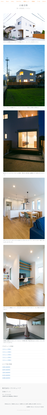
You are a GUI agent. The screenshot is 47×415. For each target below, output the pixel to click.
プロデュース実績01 (6, 349)
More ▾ (43, 1)
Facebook (42, 406)
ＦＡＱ (38, 1)
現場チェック (26, 1)
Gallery (12, 1)
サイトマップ (37, 406)
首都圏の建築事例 (6, 378)
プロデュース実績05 (6, 360)
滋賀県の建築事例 (6, 369)
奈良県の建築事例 (6, 375)
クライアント (39, 403)
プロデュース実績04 (6, 357)
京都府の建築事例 (6, 367)
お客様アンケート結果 (24, 403)
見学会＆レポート (8, 403)
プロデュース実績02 (6, 351)
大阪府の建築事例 (6, 372)
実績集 (33, 1)
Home (2, 1)
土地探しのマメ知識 (32, 403)
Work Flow (18, 1)
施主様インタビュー (15, 403)
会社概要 (28, 406)
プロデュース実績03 (6, 354)
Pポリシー (32, 406)
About (7, 1)
